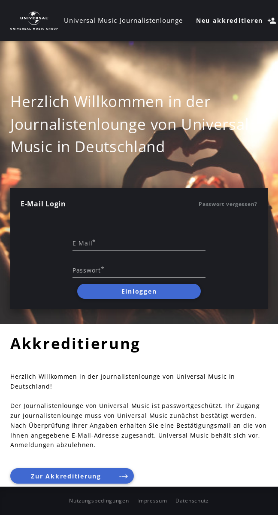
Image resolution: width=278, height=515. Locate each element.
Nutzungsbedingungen (99, 500)
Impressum (152, 500)
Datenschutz (192, 500)
